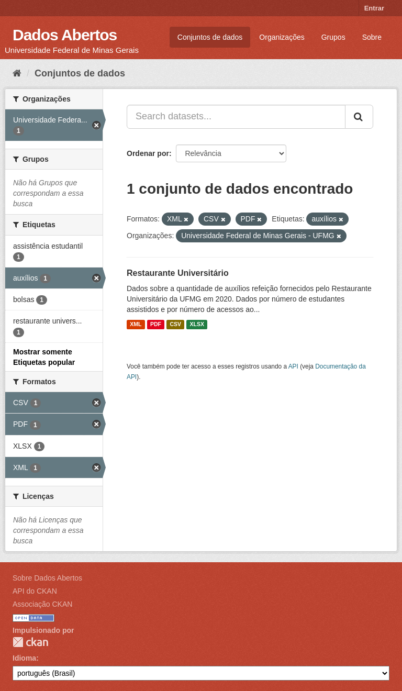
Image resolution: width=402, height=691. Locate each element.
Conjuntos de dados (210, 37)
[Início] (17, 73)
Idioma (24, 658)
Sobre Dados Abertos (47, 578)
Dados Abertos (65, 34)
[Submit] (359, 117)
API (293, 366)
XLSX (197, 324)
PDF (155, 324)
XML (135, 324)
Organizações (281, 37)
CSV (175, 324)
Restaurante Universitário (178, 273)
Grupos (333, 37)
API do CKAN (35, 591)
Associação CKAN (42, 604)
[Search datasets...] (236, 117)
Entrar (374, 8)
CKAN (30, 642)
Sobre (372, 37)
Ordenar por (148, 153)
